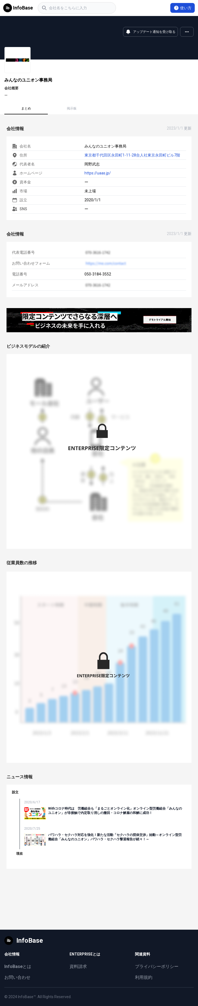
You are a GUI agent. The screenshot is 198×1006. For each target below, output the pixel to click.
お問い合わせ (17, 977)
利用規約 (143, 977)
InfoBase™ (27, 997)
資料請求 (78, 966)
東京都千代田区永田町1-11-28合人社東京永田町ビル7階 (132, 155)
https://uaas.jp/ (97, 173)
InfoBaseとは (17, 966)
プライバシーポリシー (156, 966)
